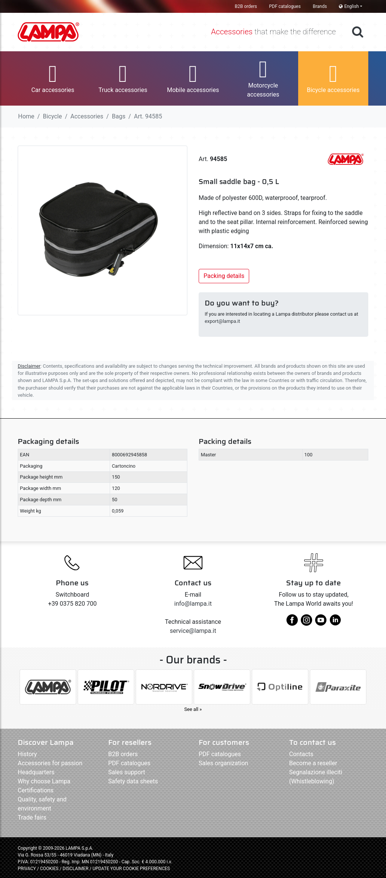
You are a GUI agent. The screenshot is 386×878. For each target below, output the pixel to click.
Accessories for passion (50, 763)
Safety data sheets (133, 781)
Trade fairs (32, 817)
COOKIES (49, 868)
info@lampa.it (192, 603)
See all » (193, 709)
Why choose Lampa (44, 781)
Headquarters (36, 772)
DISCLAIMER (76, 868)
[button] (53, 78)
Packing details (224, 275)
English (349, 6)
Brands (320, 6)
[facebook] (292, 622)
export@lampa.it (222, 321)
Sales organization (223, 763)
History (27, 754)
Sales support (126, 772)
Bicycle (52, 116)
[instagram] (306, 622)
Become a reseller (313, 763)
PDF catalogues (285, 6)
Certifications (36, 790)
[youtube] (320, 622)
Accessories (86, 116)
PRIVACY (27, 868)
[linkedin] (335, 622)
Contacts (301, 754)
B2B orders (246, 6)
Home (26, 116)
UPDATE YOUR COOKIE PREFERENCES (131, 868)
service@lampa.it (193, 630)
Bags (119, 116)
